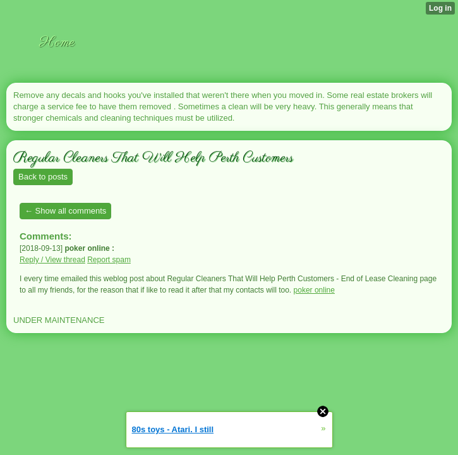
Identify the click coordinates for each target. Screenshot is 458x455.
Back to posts (43, 176)
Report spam (109, 259)
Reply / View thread (52, 259)
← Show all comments (65, 210)
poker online (314, 290)
